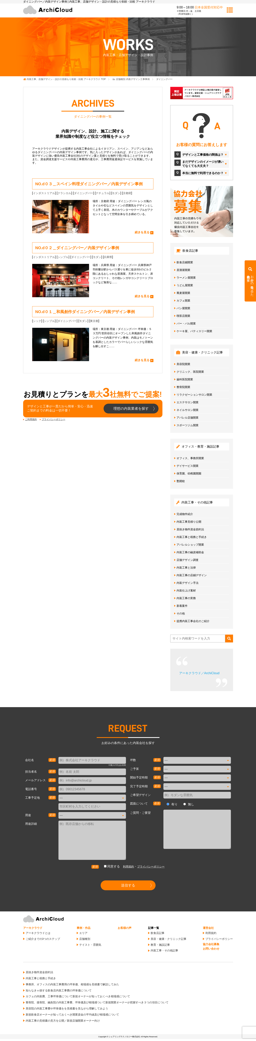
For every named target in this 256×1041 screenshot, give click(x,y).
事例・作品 (83, 927)
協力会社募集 (211, 944)
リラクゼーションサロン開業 (194, 394)
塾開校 (181, 481)
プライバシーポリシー (53, 419)
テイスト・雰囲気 (90, 944)
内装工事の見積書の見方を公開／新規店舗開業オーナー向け (63, 1020)
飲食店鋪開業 (185, 262)
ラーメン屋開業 (186, 277)
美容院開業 (183, 364)
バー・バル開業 (186, 323)
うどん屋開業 (185, 285)
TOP (66, 79)
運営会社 (208, 927)
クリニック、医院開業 (190, 371)
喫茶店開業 (183, 315)
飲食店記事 (157, 933)
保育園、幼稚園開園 (189, 473)
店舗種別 (84, 938)
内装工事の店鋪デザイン (192, 575)
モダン (116, 193)
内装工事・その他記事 (164, 950)
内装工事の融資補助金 (190, 552)
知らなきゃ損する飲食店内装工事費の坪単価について (59, 990)
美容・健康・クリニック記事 (168, 938)
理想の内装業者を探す (131, 409)
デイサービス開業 (188, 465)
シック (37, 320)
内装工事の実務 (186, 598)
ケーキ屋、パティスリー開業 (194, 331)
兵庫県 (108, 257)
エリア (83, 933)
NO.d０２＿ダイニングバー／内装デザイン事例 (77, 248)
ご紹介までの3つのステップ (43, 938)
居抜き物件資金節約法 (190, 529)
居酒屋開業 (183, 270)
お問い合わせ (211, 948)
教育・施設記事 (160, 944)
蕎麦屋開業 (183, 293)
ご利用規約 (31, 419)
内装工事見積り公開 (189, 521)
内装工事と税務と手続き (192, 537)
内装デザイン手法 (188, 582)
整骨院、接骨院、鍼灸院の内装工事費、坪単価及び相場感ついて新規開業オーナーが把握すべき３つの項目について (97, 1002)
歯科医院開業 (185, 379)
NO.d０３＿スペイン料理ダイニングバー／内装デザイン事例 (89, 184)
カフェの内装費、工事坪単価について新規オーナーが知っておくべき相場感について (78, 996)
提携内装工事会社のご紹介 (193, 621)
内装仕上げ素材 (186, 590)
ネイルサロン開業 (188, 410)
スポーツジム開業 (188, 425)
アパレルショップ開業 (190, 544)
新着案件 (182, 605)
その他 (181, 613)
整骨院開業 (183, 387)
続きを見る (142, 232)
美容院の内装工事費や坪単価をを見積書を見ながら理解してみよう (67, 1008)
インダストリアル (44, 193)
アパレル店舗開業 (188, 417)
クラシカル (64, 193)
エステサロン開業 (188, 402)
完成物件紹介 (185, 514)
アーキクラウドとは (38, 933)
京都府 (127, 193)
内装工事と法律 (186, 567)
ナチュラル (102, 193)
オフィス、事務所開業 (190, 458)
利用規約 (128, 866)
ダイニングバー (83, 193)
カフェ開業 (183, 300)
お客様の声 (124, 927)
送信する (128, 885)
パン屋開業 (183, 308)
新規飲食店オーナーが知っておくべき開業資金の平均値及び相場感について (72, 1014)
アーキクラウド (32, 927)
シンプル (62, 257)
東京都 (94, 320)
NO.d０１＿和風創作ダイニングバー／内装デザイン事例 (85, 312)
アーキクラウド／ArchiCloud (199, 673)
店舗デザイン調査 (188, 560)
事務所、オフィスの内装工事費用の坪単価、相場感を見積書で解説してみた (72, 984)
